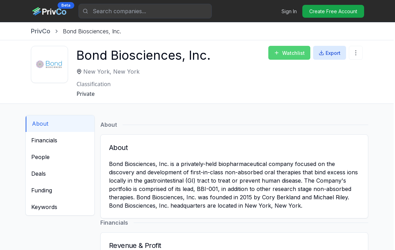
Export (330, 53)
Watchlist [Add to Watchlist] (289, 53)
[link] (92, 31)
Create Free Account (333, 11)
